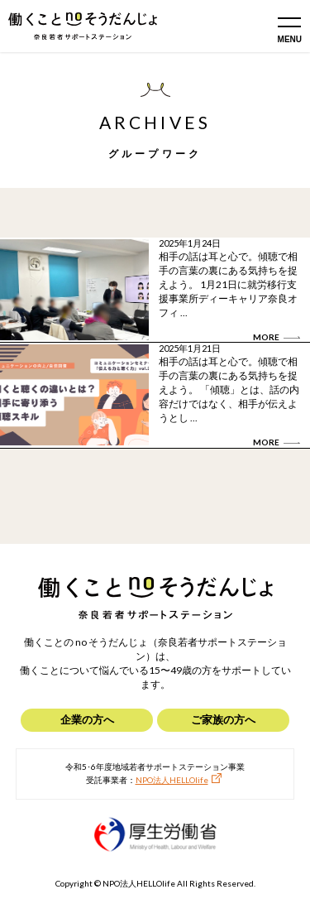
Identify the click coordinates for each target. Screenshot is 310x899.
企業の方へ (87, 719)
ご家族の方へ (223, 719)
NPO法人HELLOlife (172, 780)
